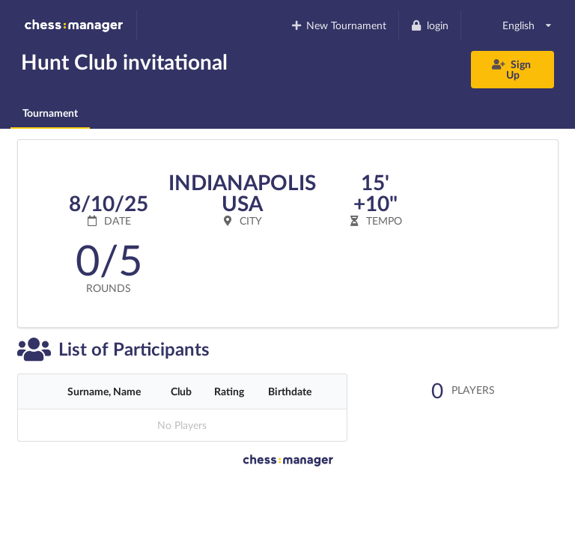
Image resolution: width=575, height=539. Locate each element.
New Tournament (338, 25)
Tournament (50, 112)
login (429, 25)
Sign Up (512, 69)
